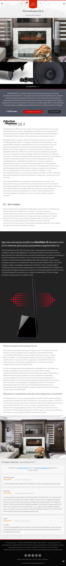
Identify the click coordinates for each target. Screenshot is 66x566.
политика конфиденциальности (33, 563)
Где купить (54, 112)
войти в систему (23, 468)
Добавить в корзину (33, 112)
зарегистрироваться (42, 468)
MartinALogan (8, 477)
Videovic (6, 491)
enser (5, 518)
